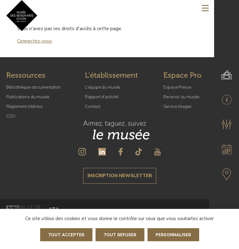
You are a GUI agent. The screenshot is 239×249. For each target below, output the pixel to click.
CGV (10, 116)
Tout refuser (120, 235)
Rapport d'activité (101, 97)
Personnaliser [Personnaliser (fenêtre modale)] (173, 235)
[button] (226, 124)
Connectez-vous (34, 41)
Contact (92, 106)
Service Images (177, 106)
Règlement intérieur (24, 106)
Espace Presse (177, 87)
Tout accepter (66, 235)
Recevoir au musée (181, 97)
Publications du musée (27, 97)
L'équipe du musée (102, 87)
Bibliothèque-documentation (33, 87)
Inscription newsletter (119, 176)
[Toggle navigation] (205, 8)
